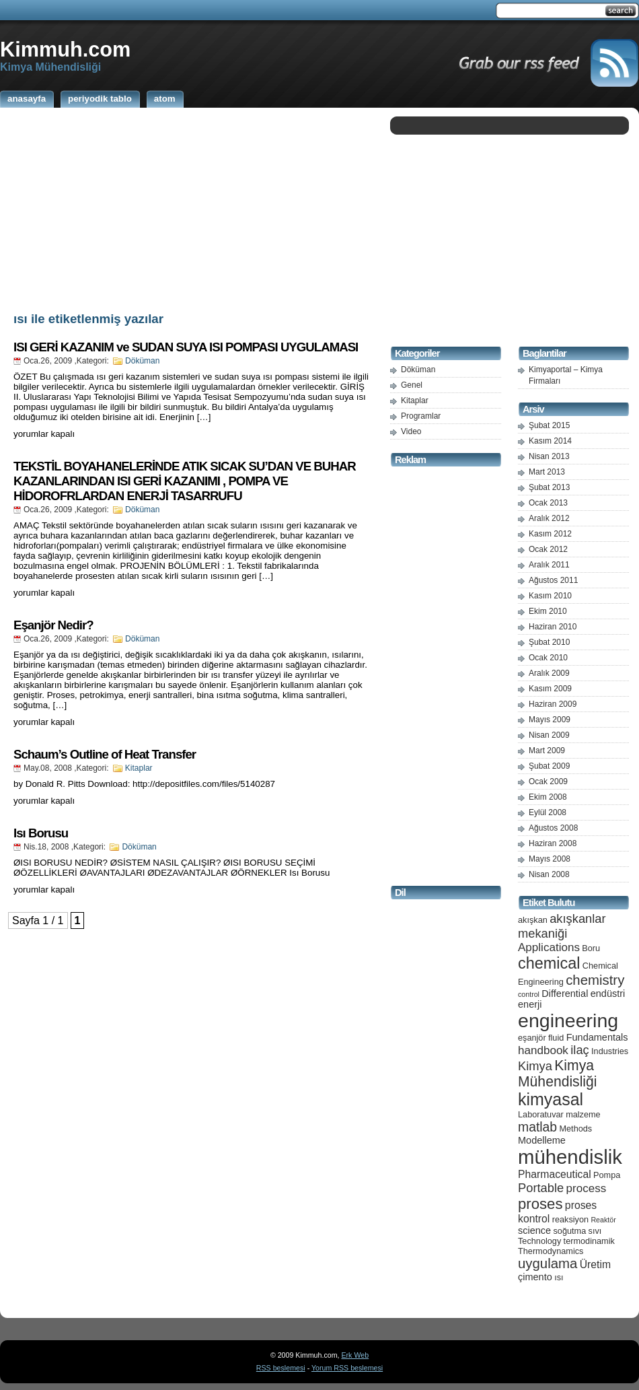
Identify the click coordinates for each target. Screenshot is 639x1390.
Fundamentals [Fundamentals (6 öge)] (597, 1037)
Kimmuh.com (65, 49)
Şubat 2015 (549, 425)
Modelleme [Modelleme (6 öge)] (542, 1140)
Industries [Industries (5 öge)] (609, 1051)
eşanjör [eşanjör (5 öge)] (532, 1038)
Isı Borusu (40, 833)
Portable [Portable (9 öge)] (541, 1188)
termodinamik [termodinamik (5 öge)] (589, 1241)
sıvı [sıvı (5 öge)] (595, 1231)
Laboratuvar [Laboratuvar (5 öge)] (541, 1114)
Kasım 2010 (550, 595)
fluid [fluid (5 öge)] (556, 1038)
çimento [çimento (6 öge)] (535, 1277)
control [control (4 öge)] (528, 994)
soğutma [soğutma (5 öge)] (570, 1231)
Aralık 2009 (549, 673)
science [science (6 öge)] (534, 1230)
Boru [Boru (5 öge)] (591, 948)
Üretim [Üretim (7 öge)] (595, 1264)
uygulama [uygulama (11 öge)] (547, 1263)
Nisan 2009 (549, 735)
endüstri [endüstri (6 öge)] (608, 993)
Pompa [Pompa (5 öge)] (606, 1175)
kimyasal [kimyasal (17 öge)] (550, 1099)
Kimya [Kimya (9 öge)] (535, 1066)
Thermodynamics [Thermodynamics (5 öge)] (550, 1251)
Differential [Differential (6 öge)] (564, 993)
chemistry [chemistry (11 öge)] (595, 980)
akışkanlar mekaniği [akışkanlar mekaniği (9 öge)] (562, 925)
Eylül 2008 (547, 812)
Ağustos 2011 (553, 580)
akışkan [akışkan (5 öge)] (533, 920)
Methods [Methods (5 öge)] (575, 1128)
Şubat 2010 (549, 642)
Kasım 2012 (550, 533)
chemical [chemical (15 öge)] (549, 963)
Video (411, 431)
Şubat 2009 (549, 766)
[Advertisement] (191, 207)
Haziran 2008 (552, 843)
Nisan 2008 (549, 874)
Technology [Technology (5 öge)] (539, 1241)
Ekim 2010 (548, 611)
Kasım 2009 (550, 688)
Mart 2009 (547, 750)
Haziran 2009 (552, 704)
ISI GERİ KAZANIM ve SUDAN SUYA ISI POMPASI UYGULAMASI (185, 347)
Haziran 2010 (552, 626)
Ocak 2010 (548, 657)
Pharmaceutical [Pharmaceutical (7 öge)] (554, 1174)
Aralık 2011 (549, 564)
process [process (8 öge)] (586, 1188)
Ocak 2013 (548, 503)
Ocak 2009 (548, 781)
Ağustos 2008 (553, 828)
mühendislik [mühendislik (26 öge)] (570, 1157)
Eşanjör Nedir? (53, 625)
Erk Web (355, 1355)
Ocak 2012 (548, 549)
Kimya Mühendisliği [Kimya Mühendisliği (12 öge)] (557, 1073)
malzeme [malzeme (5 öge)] (583, 1114)
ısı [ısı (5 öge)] (558, 1277)
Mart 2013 (547, 472)
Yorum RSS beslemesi (347, 1368)
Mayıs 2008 (549, 859)
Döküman (142, 361)
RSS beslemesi (280, 1368)
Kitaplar (139, 768)
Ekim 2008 (548, 797)
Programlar (421, 416)
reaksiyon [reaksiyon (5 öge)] (570, 1219)
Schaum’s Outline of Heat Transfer (104, 754)
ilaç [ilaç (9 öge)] (579, 1050)
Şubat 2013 (549, 487)
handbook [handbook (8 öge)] (543, 1050)
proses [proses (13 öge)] (540, 1203)
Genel (411, 385)
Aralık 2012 (549, 518)
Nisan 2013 (549, 456)
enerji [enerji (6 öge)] (529, 1004)
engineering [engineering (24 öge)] (568, 1020)
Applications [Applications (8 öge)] (549, 947)
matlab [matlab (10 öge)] (537, 1126)
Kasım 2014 (550, 441)
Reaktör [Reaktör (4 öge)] (603, 1220)
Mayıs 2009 (549, 719)
